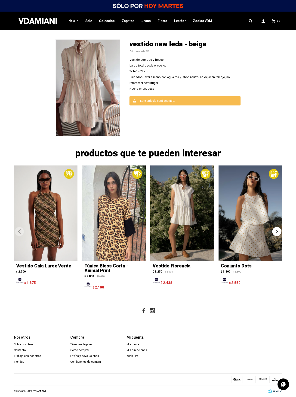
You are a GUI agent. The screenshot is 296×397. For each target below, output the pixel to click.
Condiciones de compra (85, 361)
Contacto (20, 350)
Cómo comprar (79, 350)
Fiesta (162, 21)
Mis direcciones (136, 350)
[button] (277, 231)
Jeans (146, 21)
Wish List (132, 356)
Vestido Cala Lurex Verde (43, 266)
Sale (88, 21)
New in (73, 21)
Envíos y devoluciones (84, 356)
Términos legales (81, 344)
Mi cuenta (132, 344)
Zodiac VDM (202, 21)
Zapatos (128, 21)
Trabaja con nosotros (27, 356)
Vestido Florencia (172, 266)
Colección (107, 21)
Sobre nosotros (23, 344)
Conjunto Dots (236, 266)
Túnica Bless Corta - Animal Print (106, 268)
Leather (180, 21)
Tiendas (19, 361)
